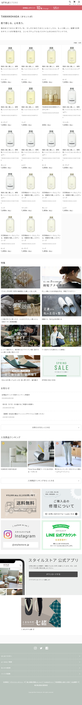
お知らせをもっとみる (41, 427)
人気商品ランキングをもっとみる (41, 481)
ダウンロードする (53, 574)
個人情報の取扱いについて (35, 682)
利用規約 (6, 682)
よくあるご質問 (6, 662)
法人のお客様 (5, 668)
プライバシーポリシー (16, 682)
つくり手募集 (5, 674)
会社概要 (74, 682)
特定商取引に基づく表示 (62, 682)
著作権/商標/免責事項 (41, 685)
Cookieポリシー (49, 682)
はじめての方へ (6, 656)
